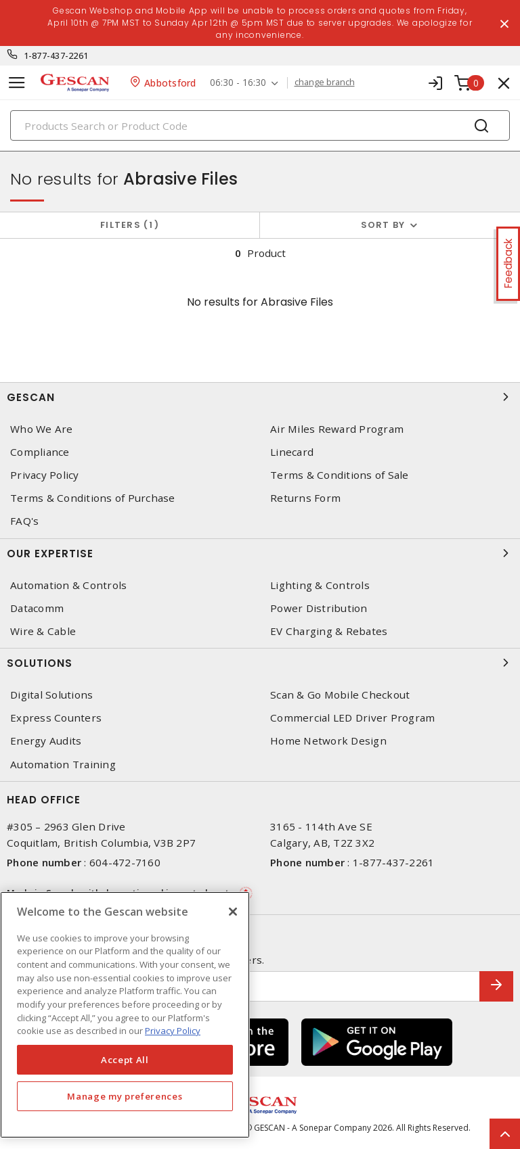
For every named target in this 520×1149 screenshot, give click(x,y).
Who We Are (41, 429)
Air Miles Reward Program (337, 429)
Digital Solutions (51, 694)
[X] (233, 912)
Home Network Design (328, 740)
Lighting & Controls (320, 585)
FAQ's (24, 521)
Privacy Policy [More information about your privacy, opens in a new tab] (172, 1031)
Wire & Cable (43, 631)
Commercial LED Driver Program (352, 717)
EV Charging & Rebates (328, 631)
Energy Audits (45, 740)
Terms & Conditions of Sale (339, 475)
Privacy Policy (44, 475)
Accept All (125, 1060)
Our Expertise (260, 553)
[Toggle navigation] (17, 83)
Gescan (260, 397)
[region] (125, 1014)
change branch (325, 82)
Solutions (260, 662)
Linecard (291, 452)
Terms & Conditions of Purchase (92, 498)
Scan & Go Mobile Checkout (340, 694)
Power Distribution (319, 608)
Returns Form (305, 498)
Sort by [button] (383, 225)
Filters (129, 225)
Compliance (40, 452)
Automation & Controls (68, 585)
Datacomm (37, 608)
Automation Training (63, 764)
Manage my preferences (124, 1096)
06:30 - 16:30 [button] (238, 83)
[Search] (260, 125)
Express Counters (56, 717)
